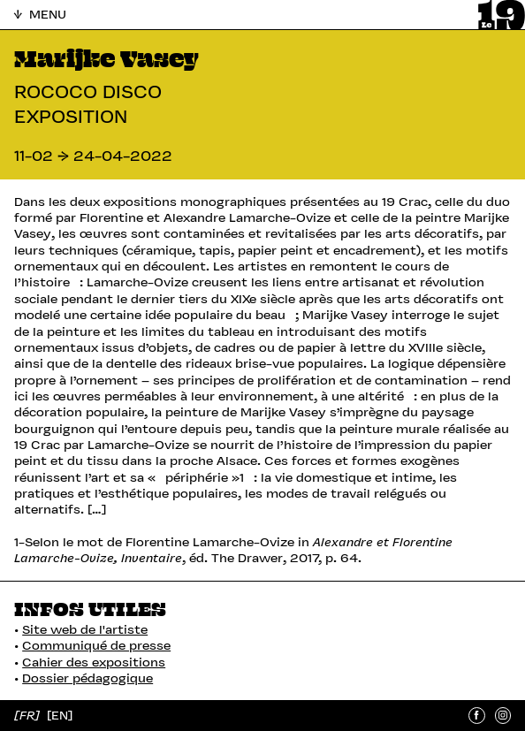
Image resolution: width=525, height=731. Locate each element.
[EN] (59, 716)
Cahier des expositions (93, 662)
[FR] (28, 715)
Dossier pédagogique (87, 678)
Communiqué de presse (96, 645)
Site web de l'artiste (85, 629)
